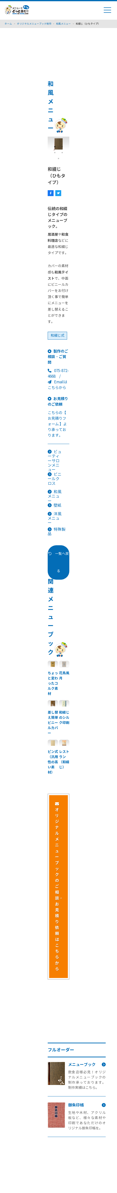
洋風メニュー (54, 518)
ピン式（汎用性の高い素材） (53, 762)
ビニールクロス (54, 479)
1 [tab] (54, 146)
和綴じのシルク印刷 (64, 717)
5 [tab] (58, 158)
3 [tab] (54, 152)
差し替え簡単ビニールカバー (53, 722)
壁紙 (57, 505)
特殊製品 (56, 531)
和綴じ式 (57, 335)
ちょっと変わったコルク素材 (53, 683)
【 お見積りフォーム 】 (57, 418)
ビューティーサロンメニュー (54, 460)
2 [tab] (62, 146)
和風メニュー (54, 496)
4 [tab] (62, 152)
